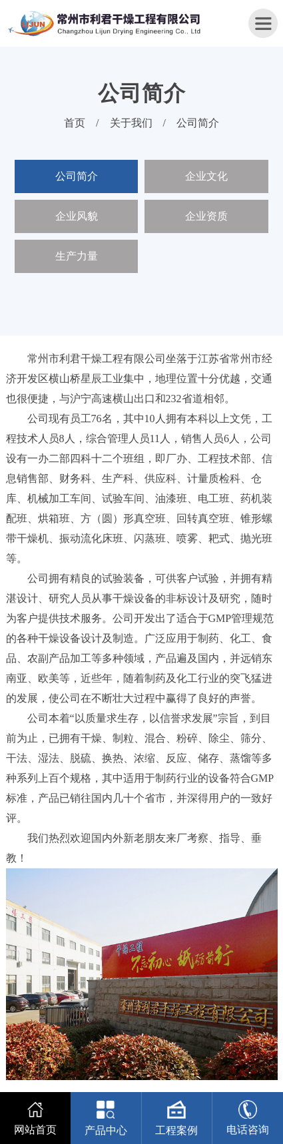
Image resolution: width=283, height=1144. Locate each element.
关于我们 (131, 123)
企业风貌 (76, 216)
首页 (74, 123)
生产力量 (76, 256)
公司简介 (197, 123)
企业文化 (206, 176)
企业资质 (206, 216)
